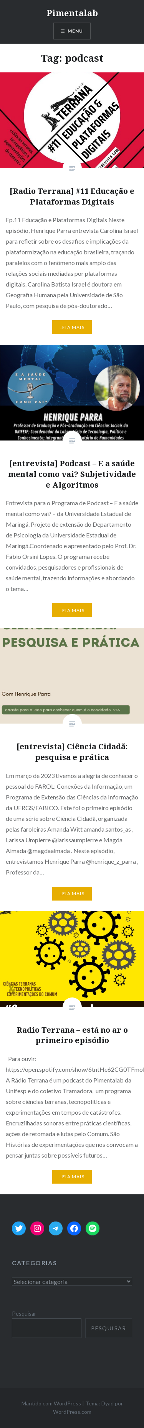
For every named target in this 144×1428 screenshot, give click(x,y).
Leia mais (72, 327)
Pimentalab (72, 12)
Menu (75, 31)
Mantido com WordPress (51, 1403)
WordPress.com (72, 1411)
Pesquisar (24, 1313)
